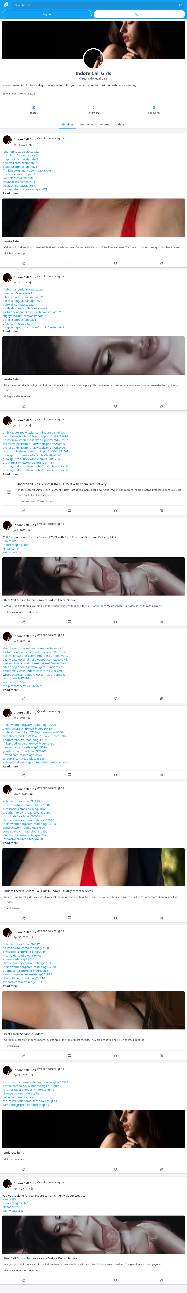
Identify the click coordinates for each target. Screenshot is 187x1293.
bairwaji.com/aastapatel (19, 304)
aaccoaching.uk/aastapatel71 (22, 301)
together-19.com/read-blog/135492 (26, 812)
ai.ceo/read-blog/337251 (19, 959)
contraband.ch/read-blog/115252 (25, 831)
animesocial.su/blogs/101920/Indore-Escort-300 (36, 762)
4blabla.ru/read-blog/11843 (21, 801)
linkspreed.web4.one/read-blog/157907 (29, 743)
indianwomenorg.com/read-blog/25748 (29, 967)
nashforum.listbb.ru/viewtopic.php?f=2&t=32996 (35, 436)
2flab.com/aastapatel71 (19, 323)
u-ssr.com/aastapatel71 (18, 293)
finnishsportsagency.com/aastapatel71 (29, 170)
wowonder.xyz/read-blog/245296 (25, 747)
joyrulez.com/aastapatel (19, 174)
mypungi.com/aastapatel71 (21, 159)
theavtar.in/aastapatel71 (19, 182)
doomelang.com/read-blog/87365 (25, 970)
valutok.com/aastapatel (18, 178)
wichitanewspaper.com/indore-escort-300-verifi (35, 652)
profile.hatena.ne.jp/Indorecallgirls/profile (31, 1086)
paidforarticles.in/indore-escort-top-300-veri (33, 671)
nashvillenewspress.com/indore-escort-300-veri (36, 655)
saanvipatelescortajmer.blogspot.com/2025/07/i (36, 659)
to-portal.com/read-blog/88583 (24, 758)
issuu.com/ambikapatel (18, 1097)
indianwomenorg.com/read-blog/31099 (29, 725)
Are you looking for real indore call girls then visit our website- (44, 1203)
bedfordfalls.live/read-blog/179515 (26, 740)
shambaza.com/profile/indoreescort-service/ (33, 648)
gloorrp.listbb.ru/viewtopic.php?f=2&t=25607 (33, 459)
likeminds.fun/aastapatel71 (21, 155)
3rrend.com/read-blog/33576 (22, 755)
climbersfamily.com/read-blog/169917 (28, 820)
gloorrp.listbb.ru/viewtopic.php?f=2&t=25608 (33, 455)
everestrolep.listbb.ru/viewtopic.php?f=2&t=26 (35, 444)
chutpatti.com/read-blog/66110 (24, 978)
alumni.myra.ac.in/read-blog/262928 (27, 974)
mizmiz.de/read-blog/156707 (22, 955)
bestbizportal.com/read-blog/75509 (26, 948)
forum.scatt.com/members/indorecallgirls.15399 (36, 1082)
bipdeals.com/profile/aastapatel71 (26, 308)
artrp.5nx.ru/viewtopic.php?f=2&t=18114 (30, 462)
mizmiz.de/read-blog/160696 (22, 816)
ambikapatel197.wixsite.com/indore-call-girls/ (34, 432)
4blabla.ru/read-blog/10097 (21, 944)
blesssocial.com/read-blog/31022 (25, 809)
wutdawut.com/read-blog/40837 (24, 835)
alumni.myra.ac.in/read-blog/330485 (27, 728)
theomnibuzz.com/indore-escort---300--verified (35, 663)
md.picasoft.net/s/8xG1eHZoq (23, 686)
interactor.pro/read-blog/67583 (23, 839)
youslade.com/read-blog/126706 (24, 751)
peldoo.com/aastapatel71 (20, 166)
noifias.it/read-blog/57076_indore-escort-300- (34, 732)
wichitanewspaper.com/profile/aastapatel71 (32, 312)
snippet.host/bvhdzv (16, 682)
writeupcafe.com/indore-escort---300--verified (34, 674)
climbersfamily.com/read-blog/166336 (28, 963)
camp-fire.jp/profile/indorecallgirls (26, 1105)
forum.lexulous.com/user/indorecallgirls (30, 1101)
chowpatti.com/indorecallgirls (23, 1093)
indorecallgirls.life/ (15, 545)
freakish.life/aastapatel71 (20, 185)
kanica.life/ (10, 541)
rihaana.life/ (11, 548)
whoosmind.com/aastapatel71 (23, 297)
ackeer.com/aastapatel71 (19, 319)
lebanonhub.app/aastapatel (21, 151)
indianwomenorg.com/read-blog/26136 (29, 824)
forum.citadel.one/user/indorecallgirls (28, 1089)
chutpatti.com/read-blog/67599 (24, 827)
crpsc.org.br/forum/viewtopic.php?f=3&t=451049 (35, 451)
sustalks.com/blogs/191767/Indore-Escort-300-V (36, 736)
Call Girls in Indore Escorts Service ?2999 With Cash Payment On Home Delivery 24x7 (59, 544)
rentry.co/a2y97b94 (16, 678)
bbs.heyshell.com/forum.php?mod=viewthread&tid (38, 466)
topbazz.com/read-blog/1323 (22, 982)
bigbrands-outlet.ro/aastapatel (23, 289)
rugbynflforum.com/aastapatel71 (25, 316)
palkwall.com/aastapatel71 (21, 163)
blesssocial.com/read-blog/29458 (25, 952)
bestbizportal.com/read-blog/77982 (26, 805)
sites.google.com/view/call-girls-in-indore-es (33, 667)
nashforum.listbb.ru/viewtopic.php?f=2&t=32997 (35, 440)
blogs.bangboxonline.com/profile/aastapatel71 (34, 327)
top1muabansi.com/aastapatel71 (25, 189)
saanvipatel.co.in (14, 552)
